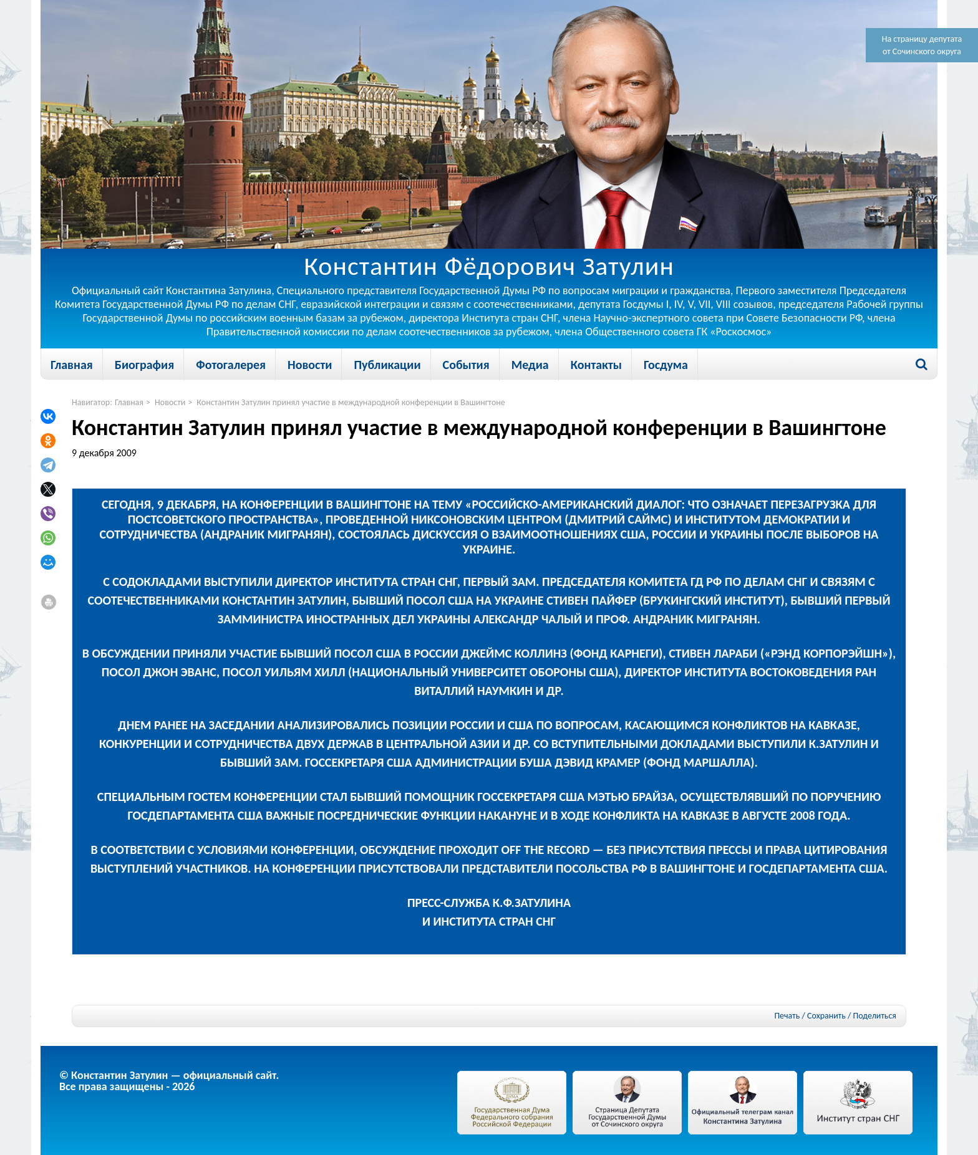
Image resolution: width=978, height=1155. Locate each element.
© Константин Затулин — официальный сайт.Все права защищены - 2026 (169, 1081)
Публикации (387, 364)
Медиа (530, 364)
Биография (144, 364)
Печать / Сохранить (809, 1015)
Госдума (666, 364)
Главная (72, 364)
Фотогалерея (231, 364)
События (466, 364)
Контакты (596, 364)
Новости (310, 364)
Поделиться (874, 1016)
